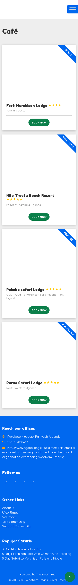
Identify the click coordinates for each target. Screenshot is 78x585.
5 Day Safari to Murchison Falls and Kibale (32, 558)
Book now (39, 122)
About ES (8, 508)
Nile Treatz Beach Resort (30, 197)
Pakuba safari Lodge (34, 289)
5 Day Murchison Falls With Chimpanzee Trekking (36, 554)
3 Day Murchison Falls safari (22, 549)
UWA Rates (10, 512)
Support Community (16, 526)
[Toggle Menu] (72, 9)
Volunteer (9, 517)
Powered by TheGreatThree (37, 574)
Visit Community (13, 522)
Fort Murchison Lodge (33, 105)
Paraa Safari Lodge (33, 383)
